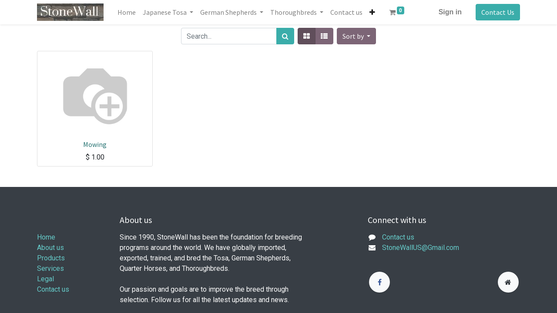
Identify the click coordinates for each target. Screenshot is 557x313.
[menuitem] (126, 12)
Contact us (53, 289)
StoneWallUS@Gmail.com (420, 247)
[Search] (285, 36)
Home (46, 237)
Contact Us (497, 12)
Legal (45, 279)
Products (51, 258)
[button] (372, 12)
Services (50, 268)
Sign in (450, 12)
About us (50, 247)
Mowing (95, 144)
